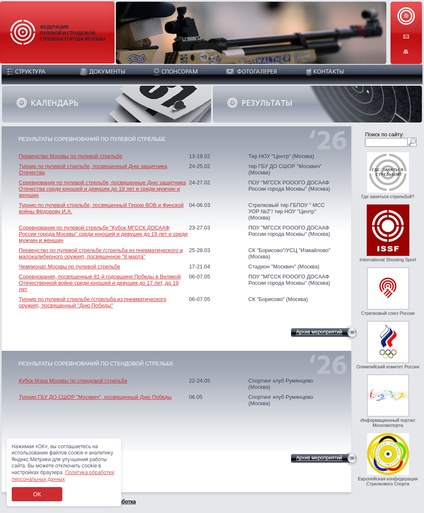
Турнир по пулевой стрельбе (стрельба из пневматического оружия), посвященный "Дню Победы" (92, 302)
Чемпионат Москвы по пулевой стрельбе (69, 266)
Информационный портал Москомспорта (387, 423)
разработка (121, 501)
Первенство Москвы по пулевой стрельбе (71, 156)
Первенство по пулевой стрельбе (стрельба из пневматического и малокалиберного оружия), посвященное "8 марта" (101, 253)
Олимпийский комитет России (387, 366)
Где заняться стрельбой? (387, 196)
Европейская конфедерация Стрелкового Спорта (388, 481)
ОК (37, 494)
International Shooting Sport (388, 259)
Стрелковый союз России (387, 313)
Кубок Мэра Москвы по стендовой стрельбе (73, 381)
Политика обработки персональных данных (63, 475)
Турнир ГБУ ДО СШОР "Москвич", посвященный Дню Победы (95, 397)
